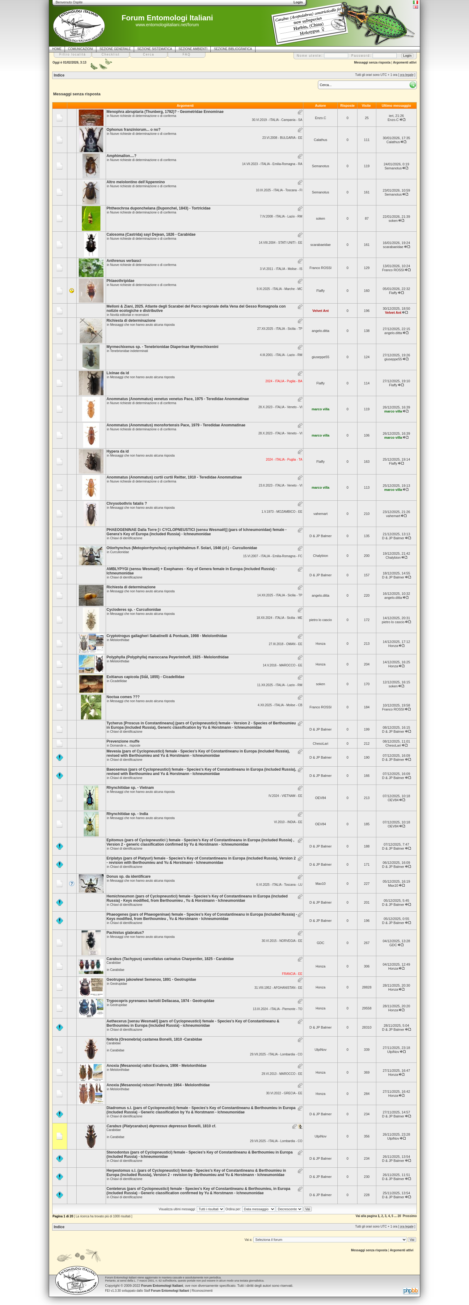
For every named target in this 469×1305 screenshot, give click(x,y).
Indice (59, 75)
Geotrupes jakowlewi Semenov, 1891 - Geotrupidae (151, 979)
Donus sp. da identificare (129, 876)
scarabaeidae (320, 244)
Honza (321, 643)
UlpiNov (321, 1049)
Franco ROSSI (321, 268)
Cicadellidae (118, 681)
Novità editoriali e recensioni (129, 315)
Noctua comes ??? (123, 697)
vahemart (320, 514)
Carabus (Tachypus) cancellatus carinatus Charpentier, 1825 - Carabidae (170, 959)
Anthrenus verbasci (124, 261)
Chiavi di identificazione (126, 538)
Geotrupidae (118, 983)
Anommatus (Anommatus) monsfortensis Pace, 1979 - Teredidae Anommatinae (176, 425)
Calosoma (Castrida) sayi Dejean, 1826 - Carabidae (151, 234)
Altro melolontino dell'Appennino (136, 182)
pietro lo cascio (320, 620)
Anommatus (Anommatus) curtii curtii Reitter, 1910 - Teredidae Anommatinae (174, 477)
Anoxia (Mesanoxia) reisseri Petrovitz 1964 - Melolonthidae (158, 1085)
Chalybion (320, 555)
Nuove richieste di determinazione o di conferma (143, 116)
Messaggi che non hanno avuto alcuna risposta (142, 324)
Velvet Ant (320, 311)
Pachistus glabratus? (125, 932)
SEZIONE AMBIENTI (193, 49)
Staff (166, 1290)
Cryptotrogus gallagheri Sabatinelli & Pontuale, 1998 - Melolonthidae (167, 636)
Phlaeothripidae (120, 281)
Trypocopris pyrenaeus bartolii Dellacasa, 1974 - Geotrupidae (160, 1001)
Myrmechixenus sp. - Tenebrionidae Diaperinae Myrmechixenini (162, 347)
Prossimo (410, 1216)
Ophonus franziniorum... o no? (134, 129)
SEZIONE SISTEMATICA (154, 49)
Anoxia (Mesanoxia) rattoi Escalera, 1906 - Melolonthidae (156, 1065)
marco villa (320, 409)
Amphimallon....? (122, 156)
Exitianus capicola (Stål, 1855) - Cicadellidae (145, 677)
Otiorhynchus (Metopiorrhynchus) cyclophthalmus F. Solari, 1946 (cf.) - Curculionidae (182, 548)
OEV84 (320, 798)
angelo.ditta (320, 331)
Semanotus (320, 166)
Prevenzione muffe (123, 741)
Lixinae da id (118, 373)
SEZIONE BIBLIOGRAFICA (233, 49)
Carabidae (117, 970)
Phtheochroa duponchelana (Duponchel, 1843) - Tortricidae (159, 208)
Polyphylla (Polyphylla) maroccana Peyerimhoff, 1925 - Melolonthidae (168, 657)
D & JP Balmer (320, 536)
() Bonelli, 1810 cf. (161, 1126)
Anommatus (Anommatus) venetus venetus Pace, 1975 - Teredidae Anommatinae (178, 399)
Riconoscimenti (202, 1290)
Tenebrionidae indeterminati (129, 351)
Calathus (320, 140)
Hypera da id (118, 451)
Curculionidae (119, 552)
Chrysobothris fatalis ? (127, 503)
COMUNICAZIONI (80, 49)
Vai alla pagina (366, 1216)
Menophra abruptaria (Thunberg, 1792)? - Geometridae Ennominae (165, 112)
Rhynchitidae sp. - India (127, 814)
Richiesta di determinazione (131, 320)
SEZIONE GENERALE (115, 49)
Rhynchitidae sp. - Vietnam (130, 787)
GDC (320, 943)
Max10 (320, 883)
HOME (56, 49)
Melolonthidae (119, 640)
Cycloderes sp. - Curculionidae (134, 609)
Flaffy (320, 290)
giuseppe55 (320, 357)
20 (399, 1216)
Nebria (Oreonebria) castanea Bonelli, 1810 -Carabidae (154, 1039)
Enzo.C (320, 118)
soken (320, 218)
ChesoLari (320, 743)
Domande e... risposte (125, 745)
